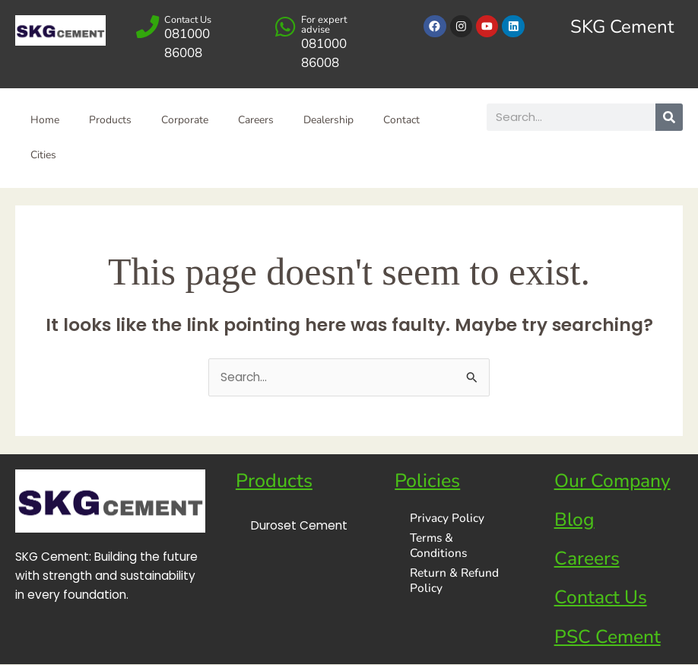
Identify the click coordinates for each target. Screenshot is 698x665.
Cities (43, 155)
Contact (405, 120)
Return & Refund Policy (454, 581)
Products (111, 120)
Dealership (331, 120)
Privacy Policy (447, 519)
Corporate (186, 120)
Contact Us (188, 20)
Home (44, 120)
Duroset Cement (299, 526)
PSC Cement (608, 638)
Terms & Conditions (438, 546)
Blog (574, 520)
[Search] (669, 117)
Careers (258, 120)
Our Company (613, 482)
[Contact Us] (148, 27)
